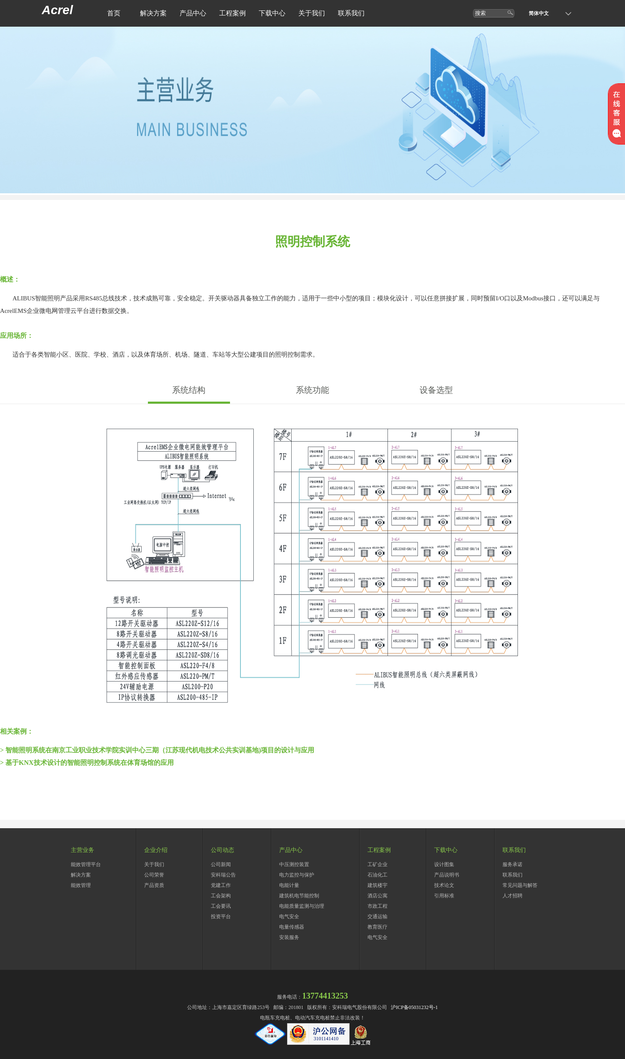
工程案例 (232, 13)
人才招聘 (512, 896)
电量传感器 (291, 927)
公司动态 (222, 850)
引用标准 (444, 896)
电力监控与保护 (296, 875)
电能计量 (289, 885)
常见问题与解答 (520, 885)
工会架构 (221, 896)
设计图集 (444, 864)
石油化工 (378, 875)
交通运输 (378, 916)
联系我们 (351, 13)
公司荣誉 (154, 875)
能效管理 (81, 885)
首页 (113, 13)
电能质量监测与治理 (301, 906)
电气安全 (289, 916)
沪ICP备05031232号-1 (414, 1007)
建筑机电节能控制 (299, 896)
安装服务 (289, 937)
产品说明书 (446, 875)
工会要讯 (221, 906)
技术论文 (444, 885)
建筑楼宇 (378, 885)
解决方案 (153, 13)
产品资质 (154, 885)
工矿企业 (378, 864)
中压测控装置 (294, 864)
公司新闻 (221, 864)
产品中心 (193, 13)
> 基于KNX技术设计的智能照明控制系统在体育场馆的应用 (87, 762)
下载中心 (272, 13)
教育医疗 (378, 927)
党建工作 (221, 885)
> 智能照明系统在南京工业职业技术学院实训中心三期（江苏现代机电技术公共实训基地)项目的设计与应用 (157, 750)
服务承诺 (512, 864)
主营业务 (82, 850)
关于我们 (311, 13)
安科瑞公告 (223, 875)
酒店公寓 (378, 896)
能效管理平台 (86, 864)
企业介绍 (156, 850)
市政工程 (378, 906)
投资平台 (221, 916)
